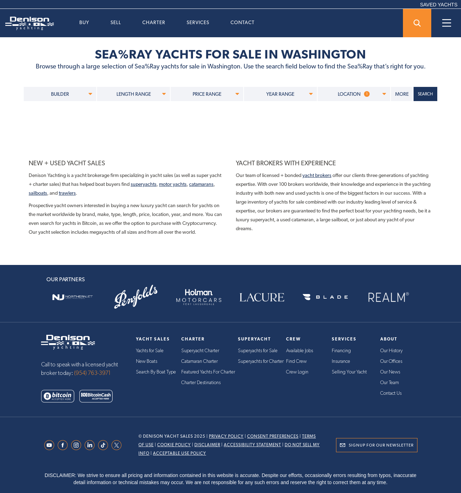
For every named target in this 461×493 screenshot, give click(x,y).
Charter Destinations (201, 382)
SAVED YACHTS (438, 4)
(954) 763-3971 (92, 373)
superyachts (143, 184)
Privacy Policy (226, 436)
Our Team (389, 382)
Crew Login (297, 372)
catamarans (201, 184)
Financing (341, 350)
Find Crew (296, 361)
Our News (390, 372)
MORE (402, 94)
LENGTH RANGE (141, 94)
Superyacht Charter (200, 350)
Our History (391, 350)
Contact (242, 22)
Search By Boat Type (156, 372)
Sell (115, 22)
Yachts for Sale (150, 350)
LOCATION (362, 94)
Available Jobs (299, 350)
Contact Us (391, 393)
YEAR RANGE (289, 94)
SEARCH (425, 94)
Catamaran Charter (199, 361)
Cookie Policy (174, 444)
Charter (153, 22)
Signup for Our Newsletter (381, 445)
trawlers (67, 193)
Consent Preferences (272, 436)
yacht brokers (316, 175)
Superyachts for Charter (261, 361)
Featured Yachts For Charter (208, 372)
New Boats (146, 361)
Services (198, 22)
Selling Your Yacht (349, 372)
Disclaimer (207, 444)
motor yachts (173, 184)
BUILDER (71, 94)
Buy (84, 22)
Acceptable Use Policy (179, 453)
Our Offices (391, 361)
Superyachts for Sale (258, 350)
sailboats (38, 193)
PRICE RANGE (216, 94)
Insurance (341, 361)
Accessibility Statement (252, 444)
